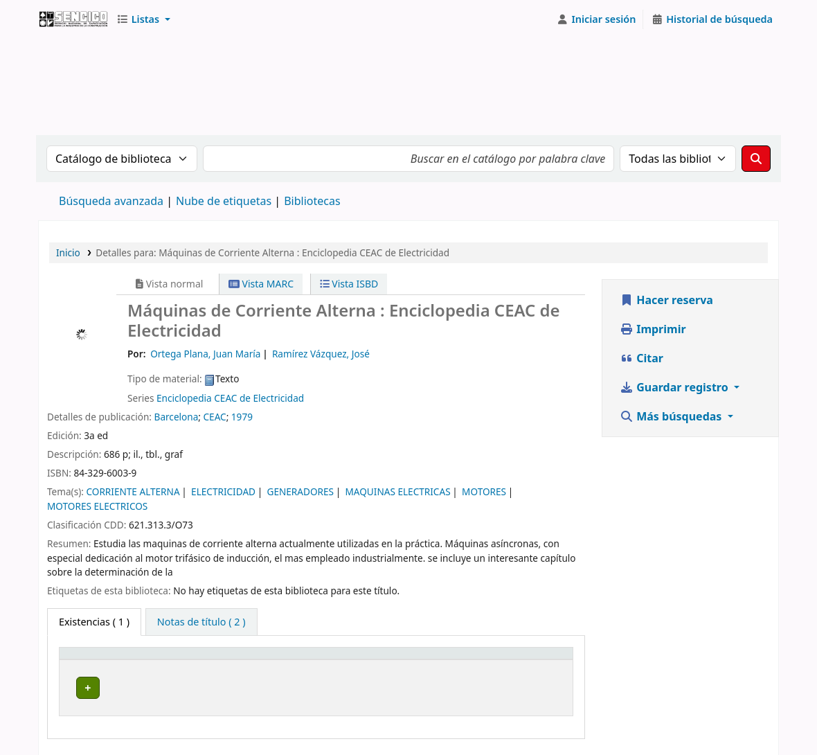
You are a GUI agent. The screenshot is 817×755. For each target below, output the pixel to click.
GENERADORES (300, 491)
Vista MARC (261, 283)
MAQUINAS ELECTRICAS (397, 491)
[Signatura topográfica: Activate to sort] (400, 659)
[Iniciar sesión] (596, 19)
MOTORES (484, 491)
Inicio (68, 252)
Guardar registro (675, 387)
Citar (641, 358)
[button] (143, 19)
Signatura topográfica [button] (359, 659)
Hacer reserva (666, 300)
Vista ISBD (349, 283)
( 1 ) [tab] (94, 621)
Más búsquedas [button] (672, 416)
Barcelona (176, 416)
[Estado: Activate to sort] (538, 659)
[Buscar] (756, 158)
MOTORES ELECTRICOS (97, 506)
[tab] (201, 622)
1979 (242, 416)
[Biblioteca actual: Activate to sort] (229, 659)
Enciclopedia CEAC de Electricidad (230, 398)
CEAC (215, 416)
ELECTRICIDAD (223, 491)
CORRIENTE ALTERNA (132, 491)
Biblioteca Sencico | (73, 19)
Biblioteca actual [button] (208, 659)
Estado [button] (526, 659)
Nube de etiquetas (223, 200)
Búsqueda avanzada (111, 200)
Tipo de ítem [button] (96, 659)
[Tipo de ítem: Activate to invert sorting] (110, 659)
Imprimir (653, 329)
